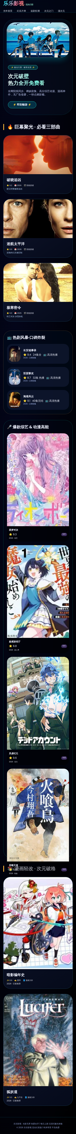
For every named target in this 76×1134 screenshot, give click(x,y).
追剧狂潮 (35, 10)
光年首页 (7, 10)
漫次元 (61, 10)
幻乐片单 (21, 10)
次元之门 (48, 10)
